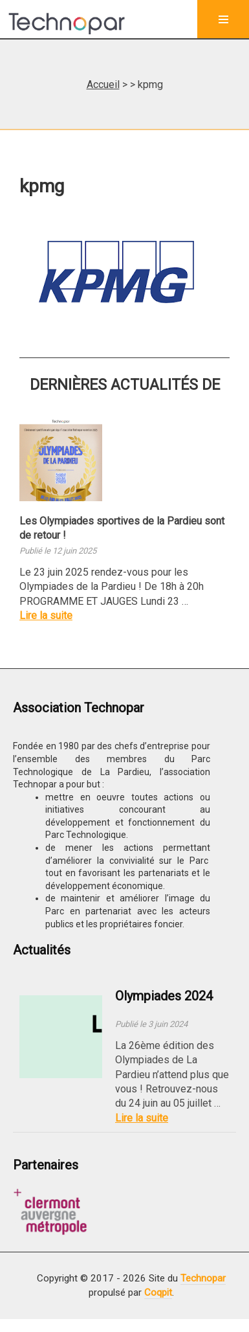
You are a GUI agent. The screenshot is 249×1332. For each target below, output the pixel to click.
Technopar (203, 1278)
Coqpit (158, 1292)
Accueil (103, 84)
